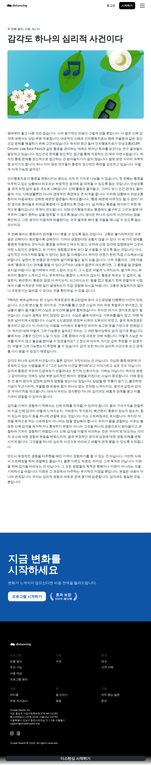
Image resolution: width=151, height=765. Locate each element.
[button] (142, 5)
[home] (17, 5)
